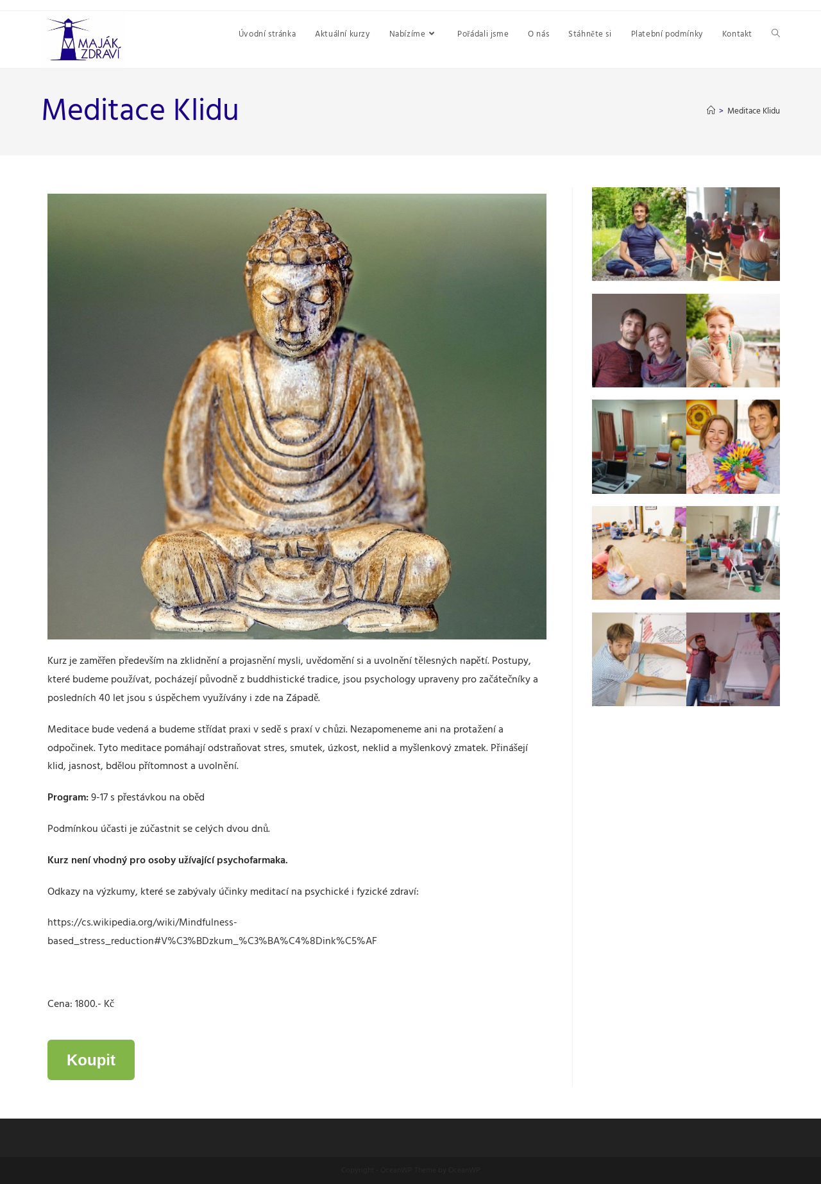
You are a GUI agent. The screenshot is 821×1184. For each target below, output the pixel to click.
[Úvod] (711, 111)
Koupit (91, 1060)
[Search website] (776, 34)
